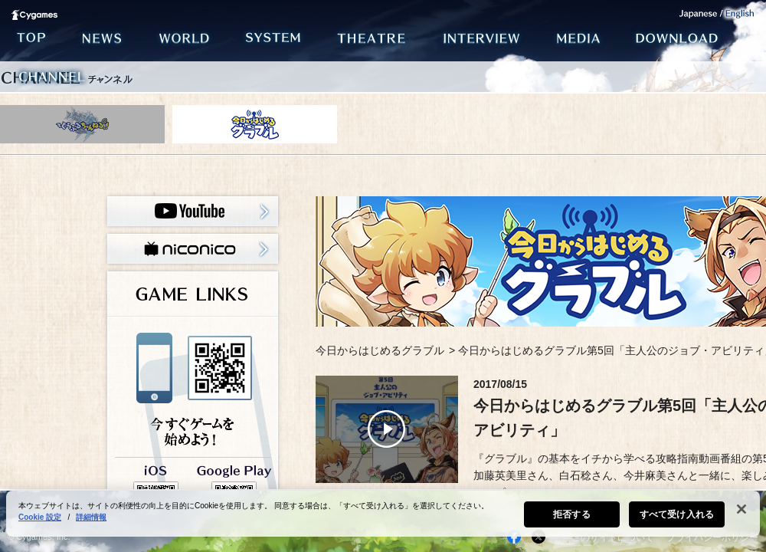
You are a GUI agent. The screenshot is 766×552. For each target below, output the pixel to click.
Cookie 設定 (39, 517)
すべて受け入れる (677, 514)
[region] (383, 514)
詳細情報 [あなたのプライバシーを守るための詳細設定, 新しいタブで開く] (91, 517)
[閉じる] (741, 509)
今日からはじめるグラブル (380, 350)
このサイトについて (612, 537)
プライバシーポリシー (712, 537)
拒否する (571, 514)
